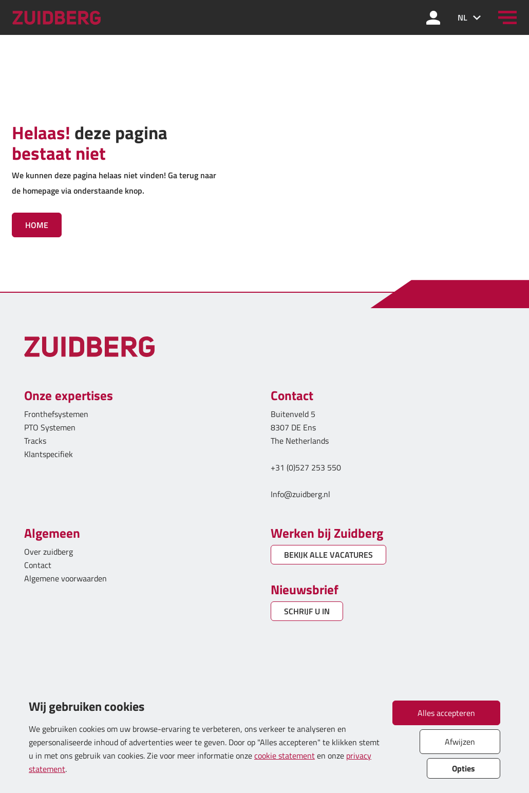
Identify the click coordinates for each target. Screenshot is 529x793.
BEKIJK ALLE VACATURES (328, 555)
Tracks (35, 441)
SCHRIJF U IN (307, 611)
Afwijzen (460, 741)
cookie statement (284, 755)
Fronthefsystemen (56, 414)
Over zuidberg (48, 551)
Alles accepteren (446, 713)
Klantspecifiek (48, 454)
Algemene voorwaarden (65, 578)
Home (36, 225)
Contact (37, 565)
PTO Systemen (49, 427)
